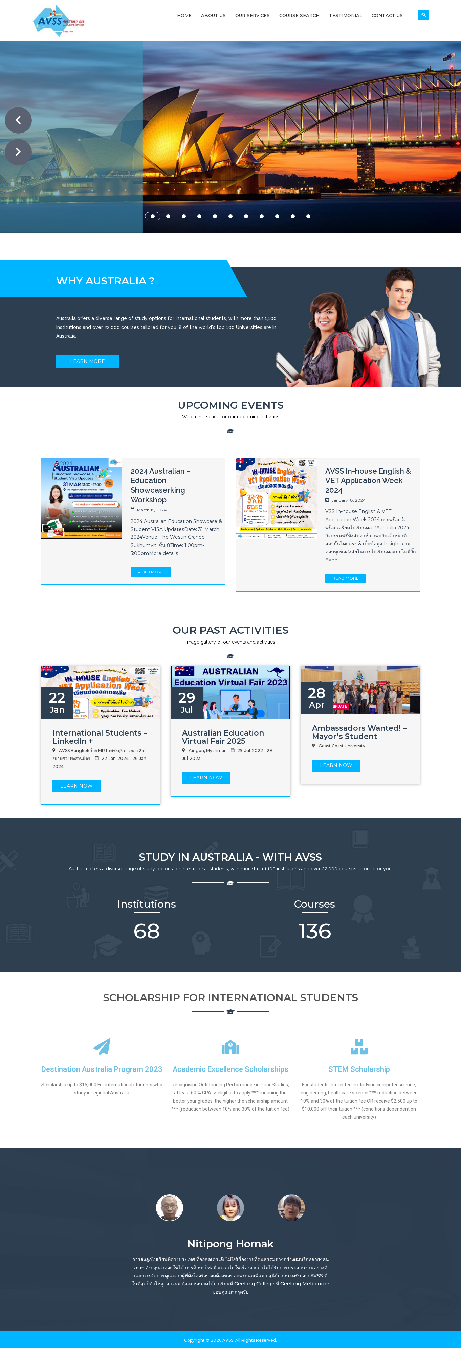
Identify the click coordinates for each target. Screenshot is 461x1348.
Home (184, 15)
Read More (151, 571)
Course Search (299, 15)
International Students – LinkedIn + (99, 737)
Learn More (87, 361)
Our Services (252, 15)
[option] (169, 1206)
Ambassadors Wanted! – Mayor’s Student (359, 732)
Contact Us (387, 15)
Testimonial (345, 15)
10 (293, 216)
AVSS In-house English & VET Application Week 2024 (368, 480)
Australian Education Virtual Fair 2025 (223, 737)
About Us (213, 15)
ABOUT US (255, 188)
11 (308, 216)
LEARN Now (76, 786)
